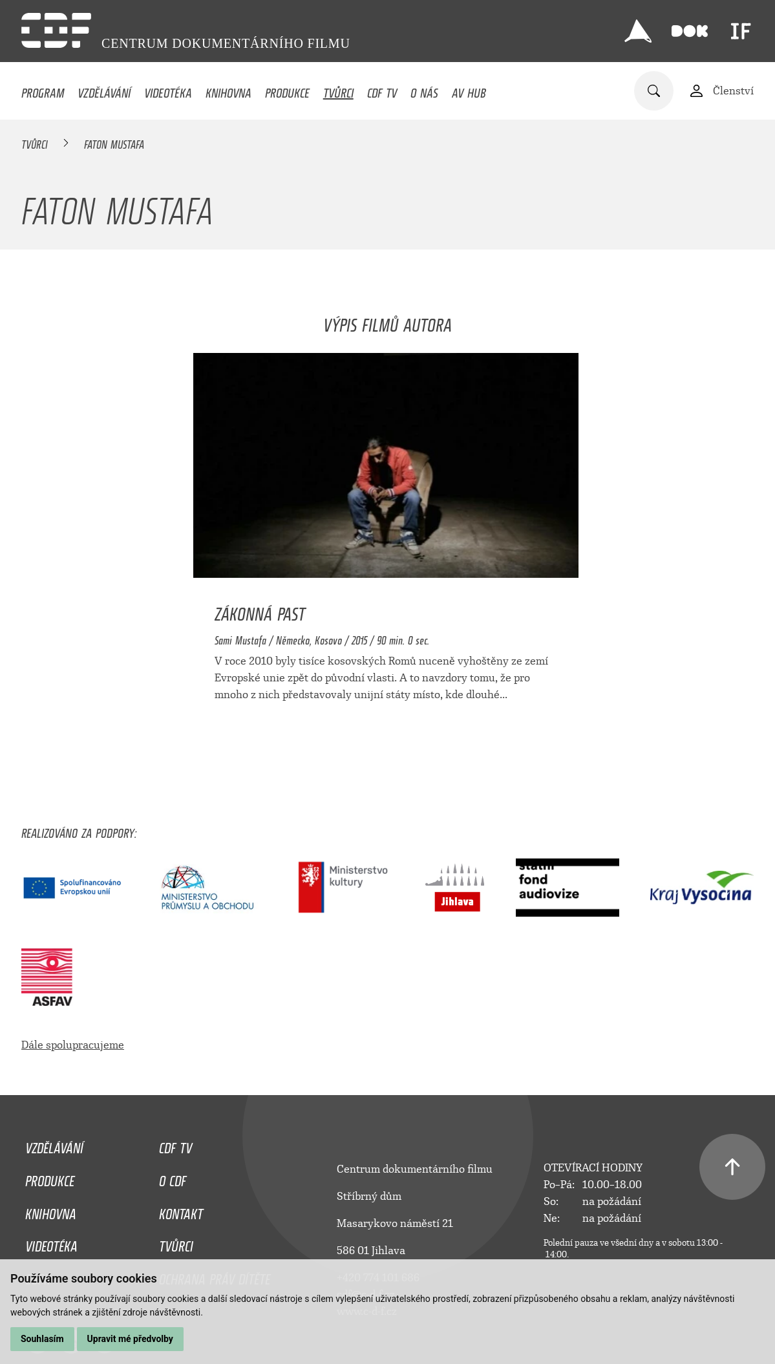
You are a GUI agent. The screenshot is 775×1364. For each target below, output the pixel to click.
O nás (424, 90)
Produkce (287, 90)
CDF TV (382, 90)
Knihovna (228, 90)
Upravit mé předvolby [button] (130, 1339)
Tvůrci (338, 90)
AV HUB (469, 90)
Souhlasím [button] (42, 1339)
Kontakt (181, 1210)
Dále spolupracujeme (72, 1045)
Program (42, 90)
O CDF (172, 1177)
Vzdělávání (104, 90)
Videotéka (168, 90)
